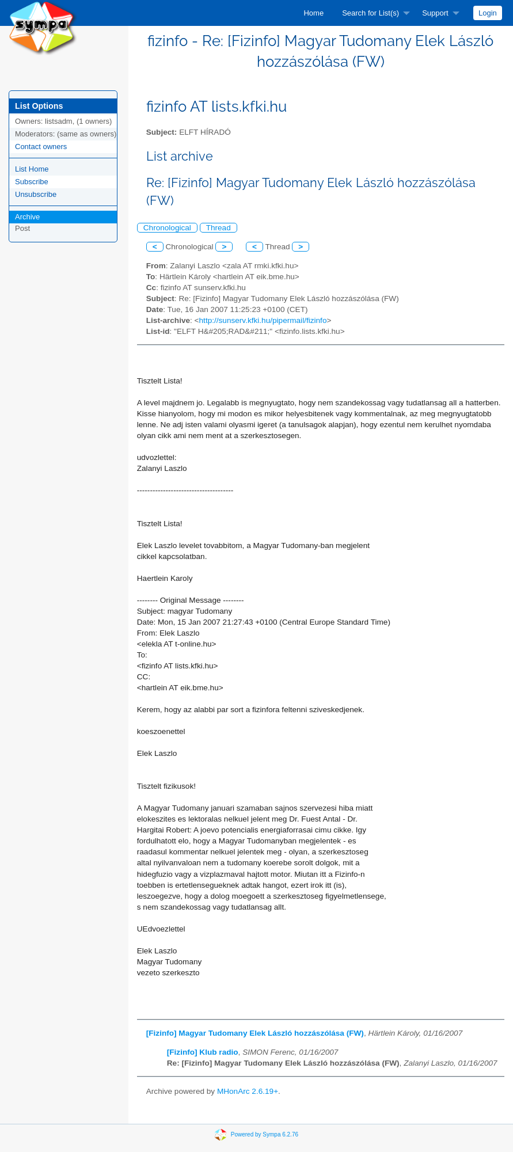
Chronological (167, 227)
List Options (39, 106)
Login (487, 13)
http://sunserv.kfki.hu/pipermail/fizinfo (263, 320)
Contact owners (41, 146)
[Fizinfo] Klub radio (202, 1052)
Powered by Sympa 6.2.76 (264, 1134)
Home (313, 13)
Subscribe (31, 181)
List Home (32, 169)
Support (435, 13)
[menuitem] (313, 13)
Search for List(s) (370, 13)
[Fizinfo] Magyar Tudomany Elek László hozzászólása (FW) (255, 1033)
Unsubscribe (35, 194)
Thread (218, 227)
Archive (27, 216)
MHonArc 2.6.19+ (247, 1091)
